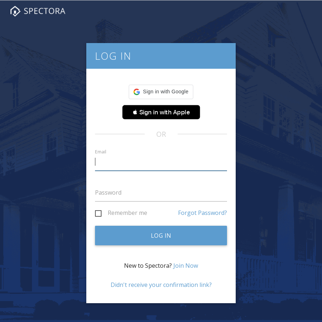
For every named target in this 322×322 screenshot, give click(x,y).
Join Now (185, 266)
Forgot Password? (202, 213)
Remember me (127, 213)
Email (100, 152)
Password (108, 192)
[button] (161, 92)
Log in (161, 236)
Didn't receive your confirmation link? (161, 285)
